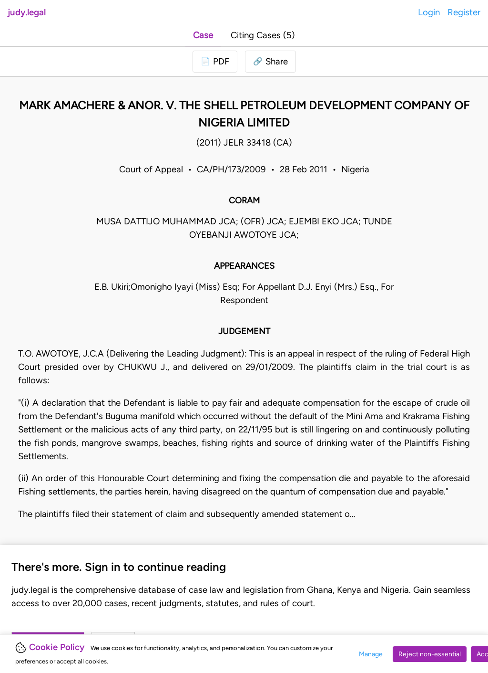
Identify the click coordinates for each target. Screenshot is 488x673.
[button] (270, 62)
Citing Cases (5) (263, 35)
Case (203, 35)
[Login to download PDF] (215, 62)
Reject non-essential (429, 654)
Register (463, 12)
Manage (371, 654)
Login (429, 12)
